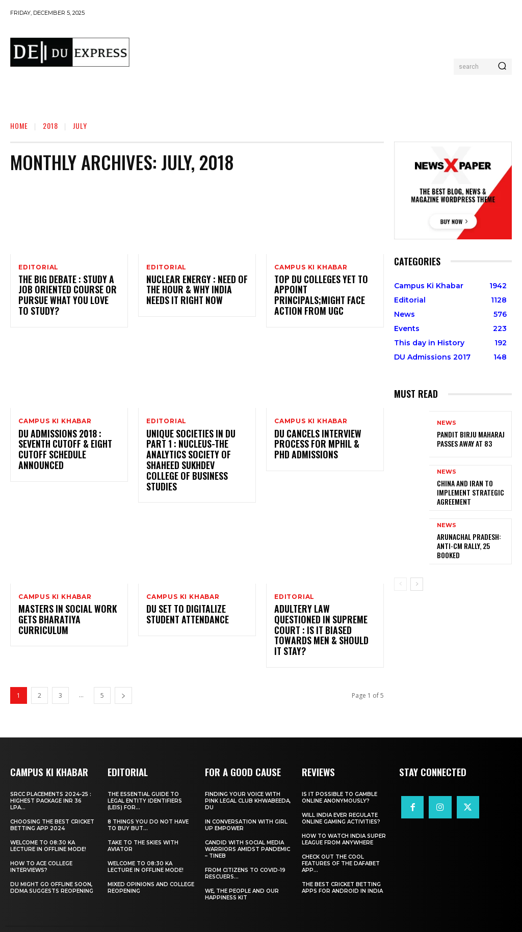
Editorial (38, 267)
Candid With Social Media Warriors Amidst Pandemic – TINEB (247, 830)
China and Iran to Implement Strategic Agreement (465, 492)
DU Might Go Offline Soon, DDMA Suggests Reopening (51, 868)
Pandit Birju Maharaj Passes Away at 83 (466, 438)
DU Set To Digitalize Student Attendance (184, 606)
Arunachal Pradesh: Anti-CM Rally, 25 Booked (472, 546)
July (80, 125)
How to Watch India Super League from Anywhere (344, 820)
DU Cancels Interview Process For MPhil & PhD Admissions (320, 446)
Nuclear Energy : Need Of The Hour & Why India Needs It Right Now (196, 291)
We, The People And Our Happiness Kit (242, 875)
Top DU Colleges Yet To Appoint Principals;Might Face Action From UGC (321, 291)
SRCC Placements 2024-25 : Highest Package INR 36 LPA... (50, 782)
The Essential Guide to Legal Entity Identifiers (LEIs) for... (145, 782)
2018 (50, 125)
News (446, 424)
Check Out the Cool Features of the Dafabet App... (341, 845)
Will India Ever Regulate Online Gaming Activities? (341, 799)
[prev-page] (400, 584)
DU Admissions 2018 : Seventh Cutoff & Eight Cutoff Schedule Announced (61, 451)
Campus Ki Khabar (311, 267)
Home (19, 125)
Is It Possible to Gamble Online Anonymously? (339, 778)
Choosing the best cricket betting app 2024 (52, 806)
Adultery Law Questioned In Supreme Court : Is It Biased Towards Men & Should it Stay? (325, 617)
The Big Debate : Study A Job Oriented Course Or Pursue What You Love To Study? (64, 296)
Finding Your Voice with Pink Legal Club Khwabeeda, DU (248, 782)
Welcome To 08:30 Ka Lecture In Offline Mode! (48, 827)
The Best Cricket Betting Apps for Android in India (342, 868)
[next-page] (123, 677)
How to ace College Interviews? (41, 848)
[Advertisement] (323, 49)
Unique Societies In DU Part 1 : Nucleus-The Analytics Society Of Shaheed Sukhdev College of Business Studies (196, 456)
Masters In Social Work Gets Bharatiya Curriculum (62, 612)
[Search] (502, 67)
